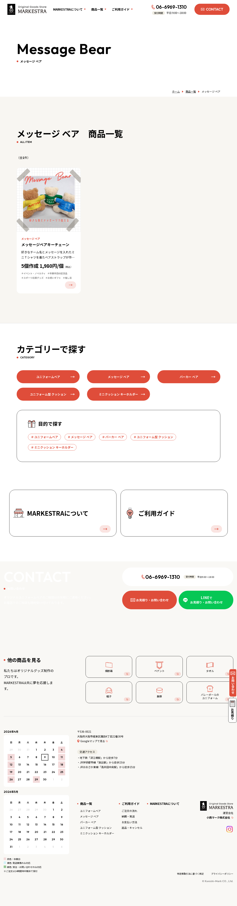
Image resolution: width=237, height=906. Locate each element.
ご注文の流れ (129, 811)
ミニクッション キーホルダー (97, 833)
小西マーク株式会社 (218, 817)
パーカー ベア (88, 822)
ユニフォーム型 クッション (96, 828)
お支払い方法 (129, 822)
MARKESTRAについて (164, 803)
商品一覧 (191, 91)
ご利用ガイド (131, 803)
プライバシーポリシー (222, 873)
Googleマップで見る (92, 741)
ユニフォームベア (90, 811)
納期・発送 (128, 816)
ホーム (176, 91)
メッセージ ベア (89, 816)
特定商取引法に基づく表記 (190, 873)
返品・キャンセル (132, 828)
